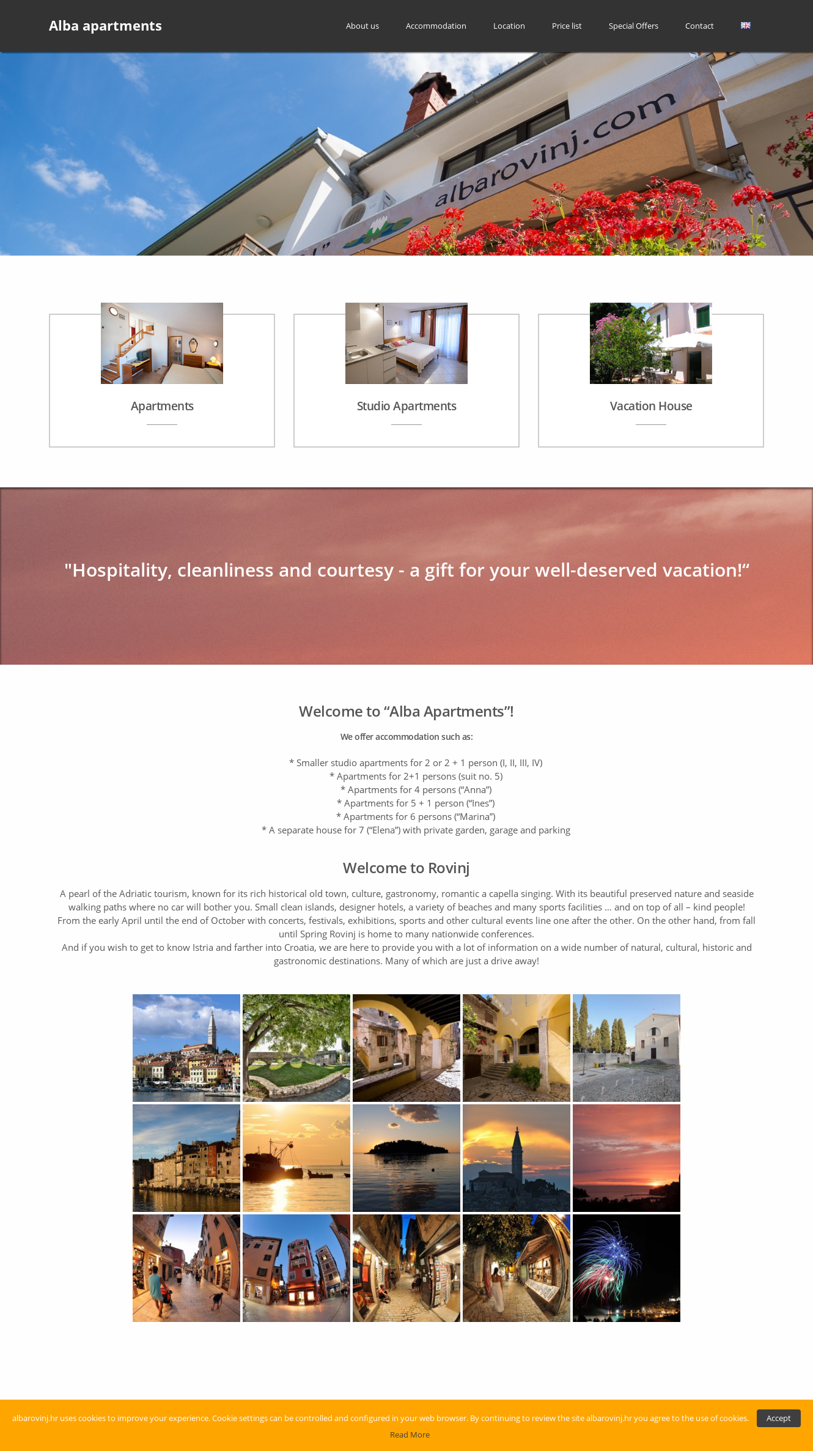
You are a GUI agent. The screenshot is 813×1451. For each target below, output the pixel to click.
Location (509, 25)
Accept (779, 1417)
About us (362, 25)
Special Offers (633, 25)
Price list (567, 25)
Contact (699, 25)
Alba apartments (105, 25)
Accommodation (436, 25)
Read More (410, 1434)
